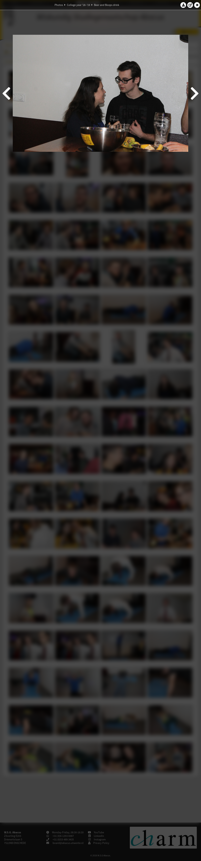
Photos (59, 5)
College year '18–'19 (78, 5)
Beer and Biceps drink (106, 5)
